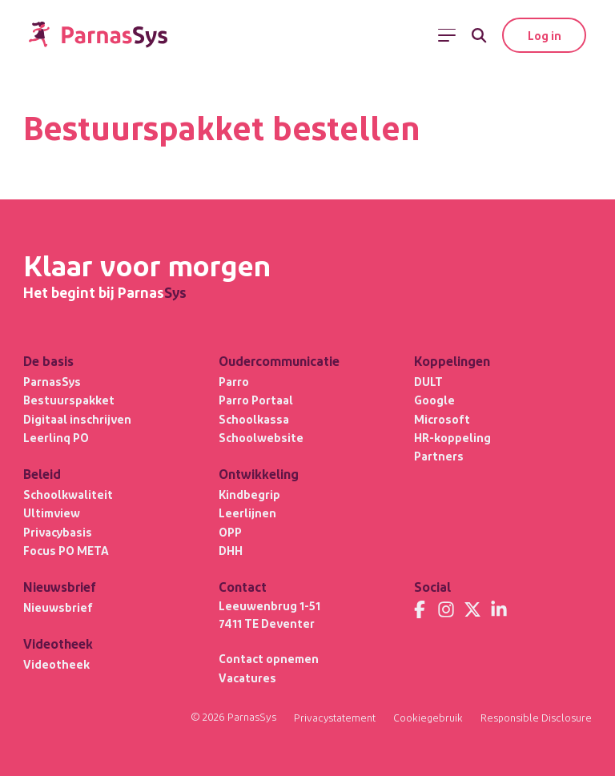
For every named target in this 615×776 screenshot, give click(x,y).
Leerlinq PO (56, 436)
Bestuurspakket (69, 399)
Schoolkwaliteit (68, 494)
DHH (231, 550)
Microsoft (442, 418)
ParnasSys (52, 380)
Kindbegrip (249, 494)
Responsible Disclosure (536, 717)
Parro (234, 380)
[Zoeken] (478, 34)
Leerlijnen (247, 512)
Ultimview (51, 512)
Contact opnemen (269, 658)
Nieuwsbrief (58, 607)
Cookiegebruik (427, 717)
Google (434, 399)
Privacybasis (57, 531)
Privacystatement (332, 717)
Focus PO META (66, 550)
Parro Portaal (256, 399)
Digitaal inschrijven (77, 418)
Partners (439, 455)
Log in (544, 35)
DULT (428, 380)
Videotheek (56, 664)
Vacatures (247, 677)
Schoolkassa (254, 418)
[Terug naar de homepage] (99, 35)
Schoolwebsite (261, 436)
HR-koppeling (452, 436)
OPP (230, 531)
